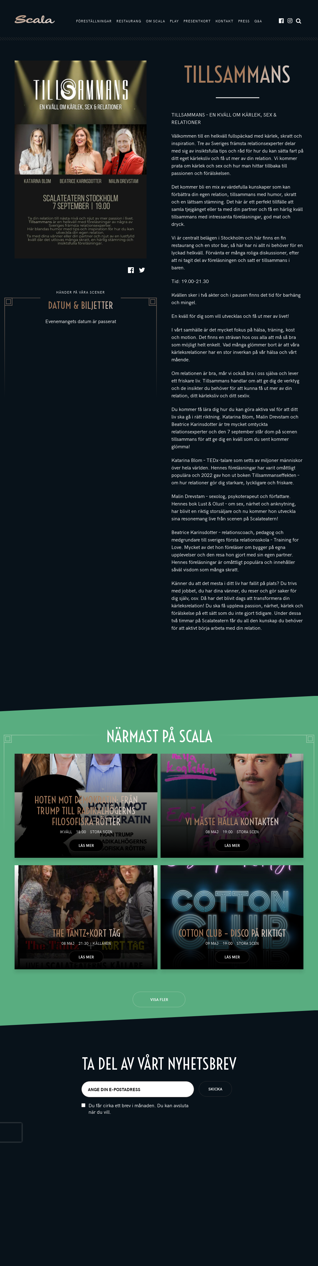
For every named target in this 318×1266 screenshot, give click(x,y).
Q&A (258, 21)
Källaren (102, 943)
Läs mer (86, 845)
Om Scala (155, 21)
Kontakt (225, 21)
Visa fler (159, 999)
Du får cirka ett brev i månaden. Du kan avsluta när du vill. (139, 1133)
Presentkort (197, 21)
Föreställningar (94, 21)
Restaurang (128, 21)
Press (244, 21)
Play (174, 21)
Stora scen (101, 831)
